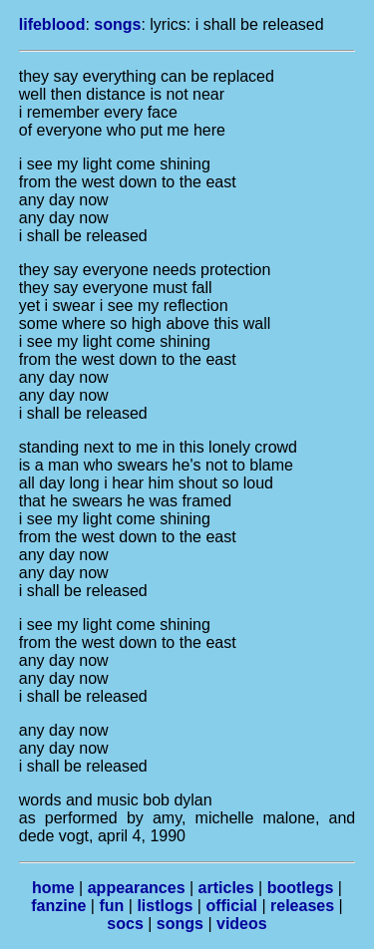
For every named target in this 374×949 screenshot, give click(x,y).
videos (241, 923)
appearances (137, 887)
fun (111, 905)
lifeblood (52, 24)
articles (226, 887)
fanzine (58, 905)
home (53, 887)
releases (302, 905)
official (231, 905)
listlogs (164, 905)
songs (117, 24)
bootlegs (300, 887)
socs (125, 923)
